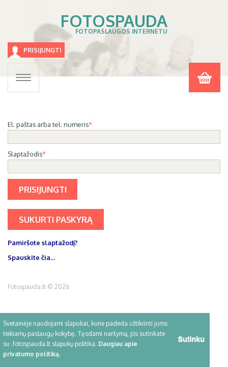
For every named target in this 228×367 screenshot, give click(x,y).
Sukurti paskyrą (56, 219)
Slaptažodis (25, 154)
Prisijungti (42, 50)
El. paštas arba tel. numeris (48, 124)
